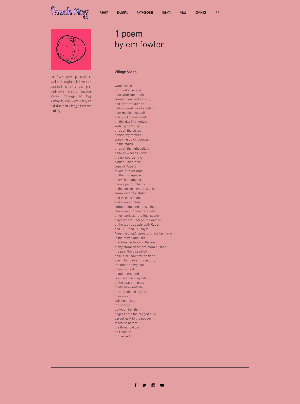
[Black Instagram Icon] (153, 385)
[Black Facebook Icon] (135, 385)
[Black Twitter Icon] (144, 385)
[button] (105, 12)
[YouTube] (162, 385)
